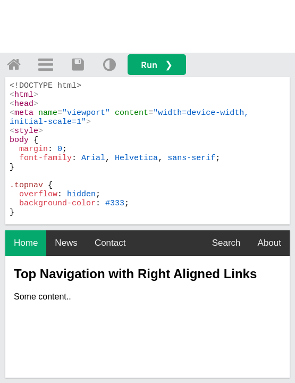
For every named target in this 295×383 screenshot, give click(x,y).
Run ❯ (157, 65)
